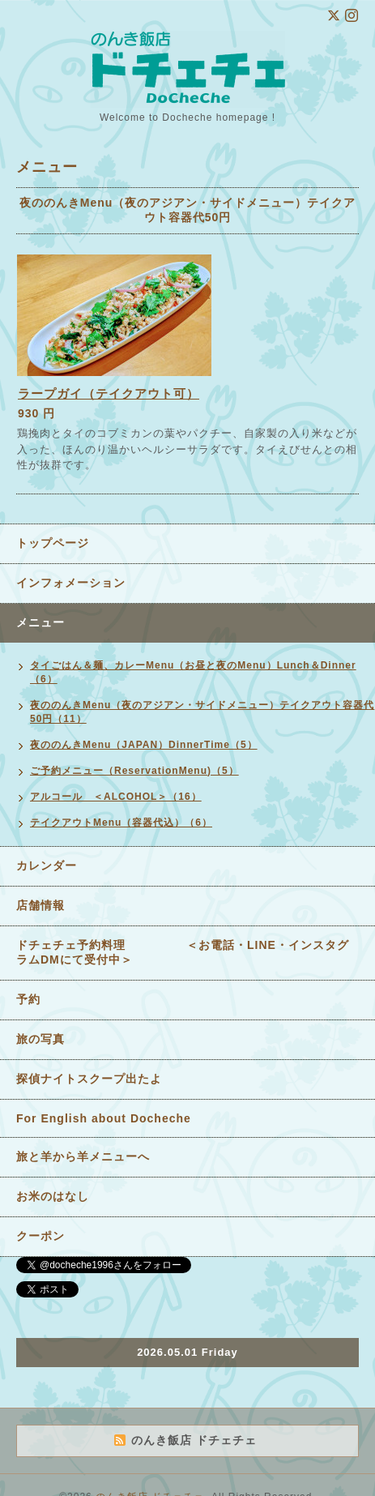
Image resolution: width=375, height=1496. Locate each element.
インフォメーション (71, 582)
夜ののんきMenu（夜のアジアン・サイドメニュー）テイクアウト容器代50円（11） (202, 711)
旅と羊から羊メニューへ (83, 1156)
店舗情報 (40, 905)
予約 (28, 999)
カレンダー (46, 865)
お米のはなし (52, 1196)
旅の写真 (40, 1038)
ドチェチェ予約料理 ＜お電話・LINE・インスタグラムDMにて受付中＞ (182, 952)
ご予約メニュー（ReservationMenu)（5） (134, 770)
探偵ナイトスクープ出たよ (89, 1078)
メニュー (40, 622)
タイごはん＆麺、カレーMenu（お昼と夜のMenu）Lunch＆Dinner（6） (193, 672)
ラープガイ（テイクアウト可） (108, 393)
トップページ (52, 542)
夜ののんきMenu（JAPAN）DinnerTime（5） (144, 744)
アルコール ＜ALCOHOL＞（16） (116, 796)
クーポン (40, 1235)
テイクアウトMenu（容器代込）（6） (121, 822)
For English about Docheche (103, 1118)
